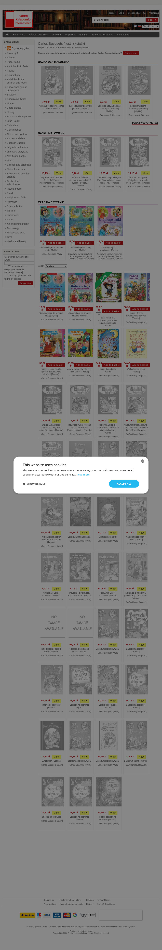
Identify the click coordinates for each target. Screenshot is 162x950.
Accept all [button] (124, 483)
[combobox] (142, 461)
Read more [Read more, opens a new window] (83, 474)
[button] (34, 483)
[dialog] (81, 475)
